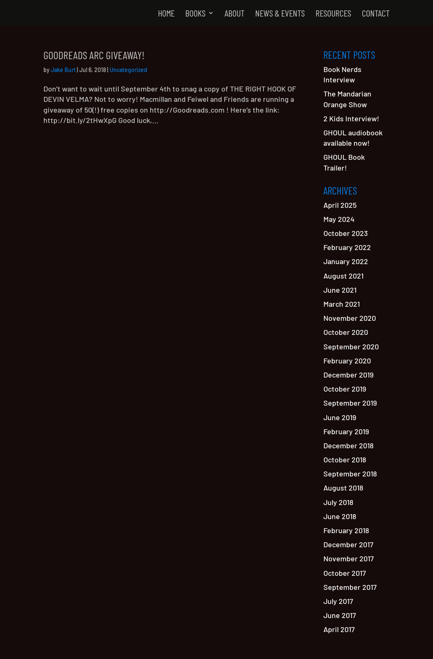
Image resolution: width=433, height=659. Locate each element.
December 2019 (348, 374)
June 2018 (339, 516)
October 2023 (345, 233)
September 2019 (350, 402)
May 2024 (338, 219)
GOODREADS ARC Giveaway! (94, 54)
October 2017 (344, 572)
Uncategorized (128, 69)
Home (166, 14)
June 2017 (339, 615)
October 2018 (344, 459)
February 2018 (346, 530)
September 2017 (350, 587)
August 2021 (343, 275)
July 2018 (338, 502)
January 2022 (345, 261)
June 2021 (339, 289)
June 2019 (339, 417)
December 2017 (348, 544)
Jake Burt (63, 69)
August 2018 (343, 487)
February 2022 (347, 247)
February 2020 (347, 360)
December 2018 (348, 445)
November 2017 (348, 558)
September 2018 (350, 473)
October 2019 (344, 388)
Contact (376, 14)
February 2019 (346, 431)
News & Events (280, 14)
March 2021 (341, 303)
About (234, 14)
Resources (333, 14)
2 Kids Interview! (351, 118)
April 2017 (339, 629)
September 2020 (351, 346)
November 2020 (349, 317)
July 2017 (338, 601)
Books (195, 14)
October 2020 (345, 332)
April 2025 (339, 204)
